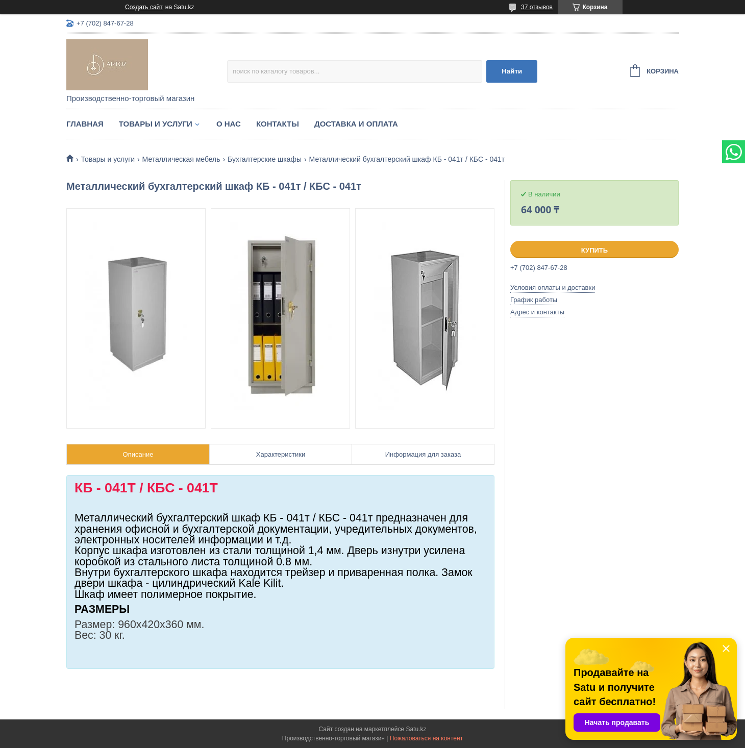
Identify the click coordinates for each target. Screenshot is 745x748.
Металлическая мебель (181, 159)
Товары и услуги (155, 124)
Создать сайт (144, 7)
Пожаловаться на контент (426, 738)
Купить (594, 250)
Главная (85, 124)
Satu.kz (416, 729)
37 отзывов (537, 7)
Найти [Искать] (512, 71)
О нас (228, 124)
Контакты (277, 124)
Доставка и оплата (356, 124)
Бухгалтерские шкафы (265, 159)
